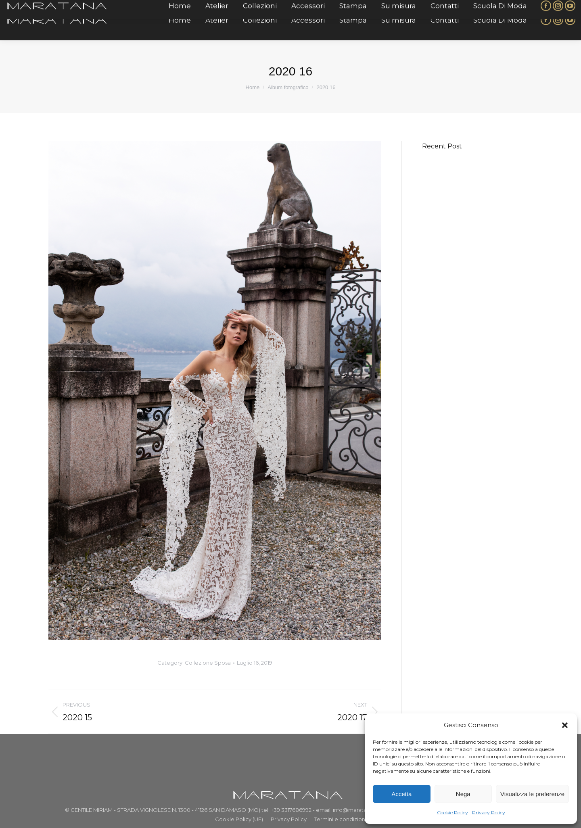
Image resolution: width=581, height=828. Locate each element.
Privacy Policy (488, 812)
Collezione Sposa (208, 662)
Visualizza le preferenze (532, 793)
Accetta (401, 793)
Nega (463, 793)
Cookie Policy (452, 812)
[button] (565, 725)
